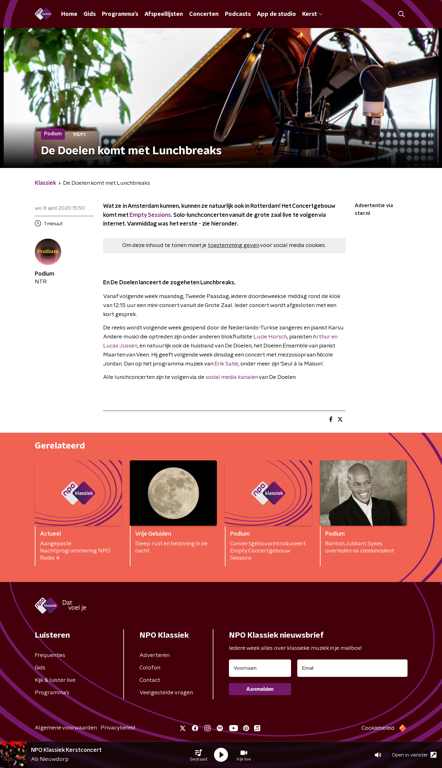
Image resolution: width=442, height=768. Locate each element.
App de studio (276, 14)
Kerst (312, 14)
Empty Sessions (150, 215)
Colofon (149, 668)
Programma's (120, 14)
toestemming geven (233, 245)
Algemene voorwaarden (66, 728)
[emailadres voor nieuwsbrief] (352, 668)
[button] (198, 755)
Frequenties (50, 655)
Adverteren (154, 655)
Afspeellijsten (163, 14)
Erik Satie (226, 364)
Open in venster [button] (414, 755)
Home (69, 14)
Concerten (204, 14)
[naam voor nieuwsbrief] (260, 668)
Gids (90, 14)
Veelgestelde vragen (166, 693)
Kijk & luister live (55, 680)
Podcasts (238, 14)
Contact (149, 680)
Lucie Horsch (270, 337)
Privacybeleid (118, 728)
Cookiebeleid (378, 728)
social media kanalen (232, 377)
